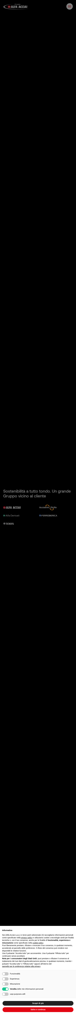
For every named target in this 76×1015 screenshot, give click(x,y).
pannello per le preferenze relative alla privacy (21, 966)
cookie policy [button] (38, 943)
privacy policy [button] (26, 938)
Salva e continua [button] (38, 1009)
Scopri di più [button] (38, 1003)
